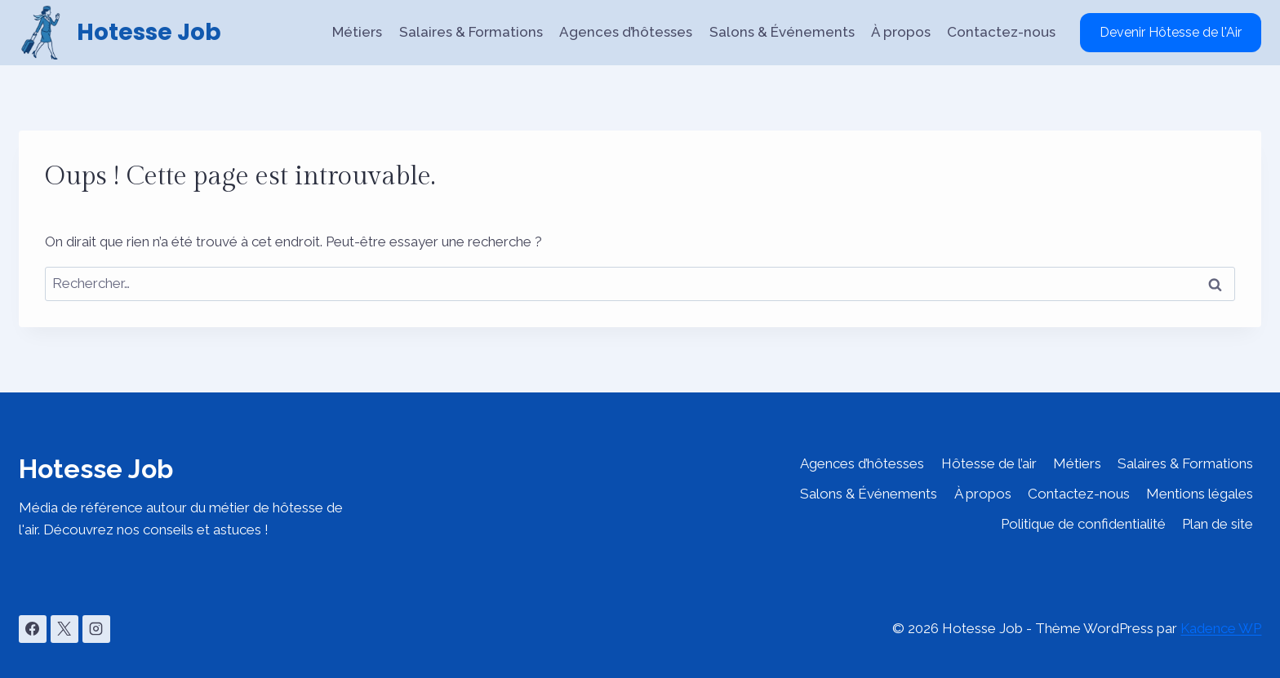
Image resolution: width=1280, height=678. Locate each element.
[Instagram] (96, 629)
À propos (901, 32)
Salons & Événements (782, 32)
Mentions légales (1199, 493)
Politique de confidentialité (1083, 524)
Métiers (357, 32)
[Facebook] (33, 629)
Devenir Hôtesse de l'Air (1171, 32)
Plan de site (1217, 524)
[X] (64, 629)
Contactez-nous (1001, 32)
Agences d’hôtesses (625, 32)
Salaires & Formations (471, 32)
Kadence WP (1220, 628)
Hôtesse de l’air (989, 463)
